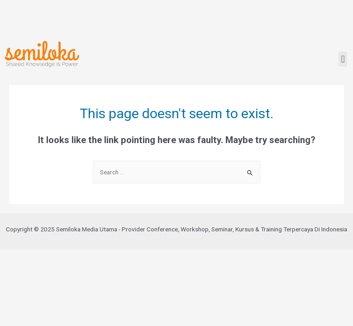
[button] (343, 59)
